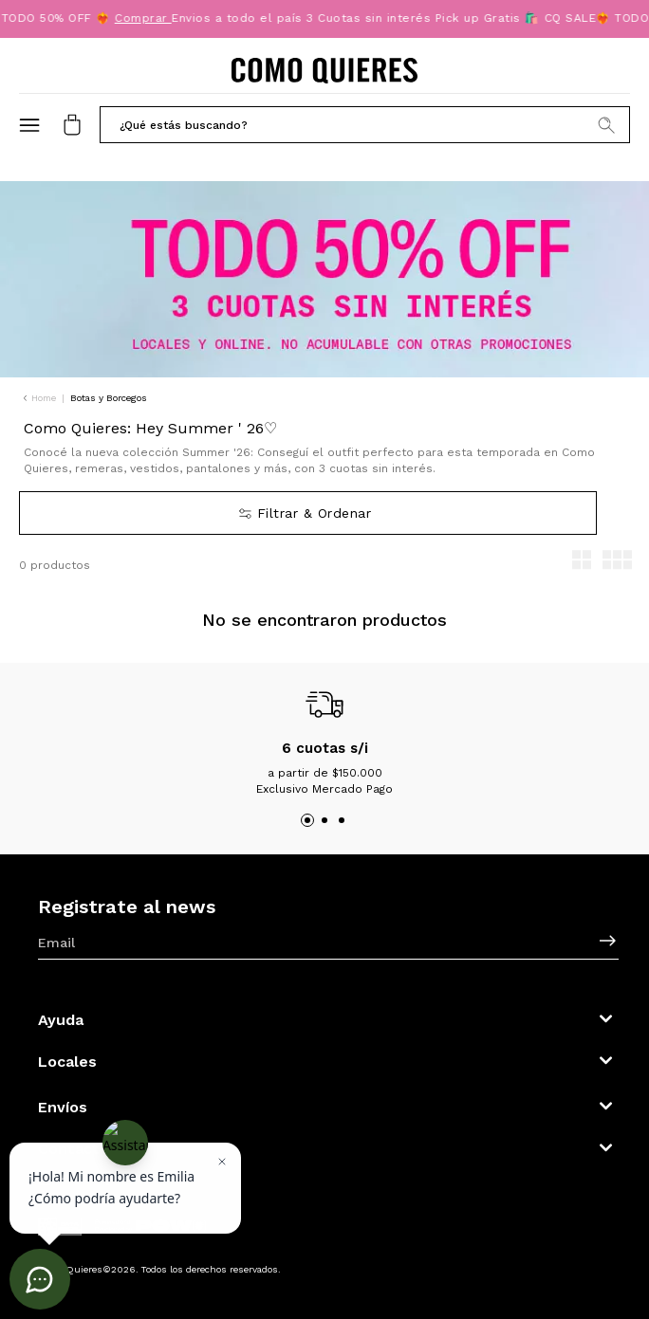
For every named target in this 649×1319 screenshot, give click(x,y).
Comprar (145, 18)
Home (43, 398)
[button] (365, 124)
